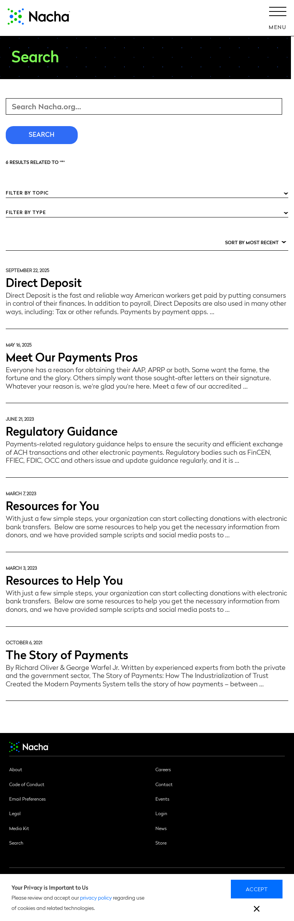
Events (162, 799)
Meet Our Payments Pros (72, 356)
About (15, 769)
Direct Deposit (44, 282)
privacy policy (96, 897)
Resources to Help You (64, 579)
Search (16, 843)
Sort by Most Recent (252, 242)
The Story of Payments (67, 654)
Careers (163, 769)
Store (161, 843)
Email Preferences (27, 799)
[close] (256, 909)
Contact (164, 784)
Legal (15, 813)
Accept (257, 888)
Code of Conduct (26, 784)
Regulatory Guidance (62, 430)
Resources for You (52, 505)
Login (161, 813)
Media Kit (19, 828)
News (161, 828)
